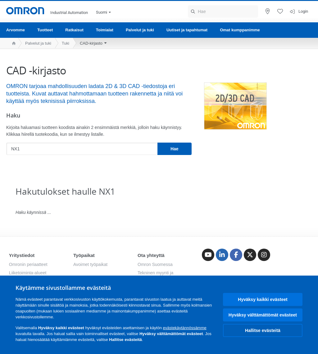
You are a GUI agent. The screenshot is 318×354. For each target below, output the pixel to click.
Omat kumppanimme (240, 30)
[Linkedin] (222, 255)
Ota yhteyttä (151, 255)
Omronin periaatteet (28, 264)
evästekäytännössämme (185, 327)
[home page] (12, 43)
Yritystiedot (22, 255)
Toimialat (104, 30)
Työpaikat (84, 255)
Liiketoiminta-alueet (28, 272)
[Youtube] (208, 255)
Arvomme (15, 30)
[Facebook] (236, 255)
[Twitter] (250, 255)
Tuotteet (45, 30)
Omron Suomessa (155, 264)
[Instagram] (264, 255)
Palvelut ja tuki (140, 30)
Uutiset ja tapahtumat (186, 30)
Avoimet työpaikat (90, 264)
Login (303, 11)
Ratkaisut (74, 30)
